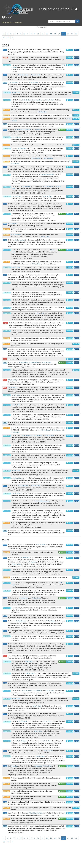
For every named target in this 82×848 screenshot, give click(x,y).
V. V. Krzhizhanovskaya (46, 174)
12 (47, 34)
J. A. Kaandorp (13, 82)
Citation (70, 50)
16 (63, 34)
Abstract (62, 129)
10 (38, 34)
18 (72, 34)
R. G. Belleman (16, 234)
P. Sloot (37, 129)
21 (8, 37)
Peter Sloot (28, 661)
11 (42, 34)
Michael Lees (16, 92)
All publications (17, 22)
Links (76, 50)
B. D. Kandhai (42, 112)
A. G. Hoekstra (23, 75)
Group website (6, 22)
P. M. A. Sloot (35, 75)
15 (59, 34)
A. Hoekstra (18, 129)
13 (51, 34)
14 (55, 34)
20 (4, 37)
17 (68, 34)
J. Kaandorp (27, 129)
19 (76, 34)
